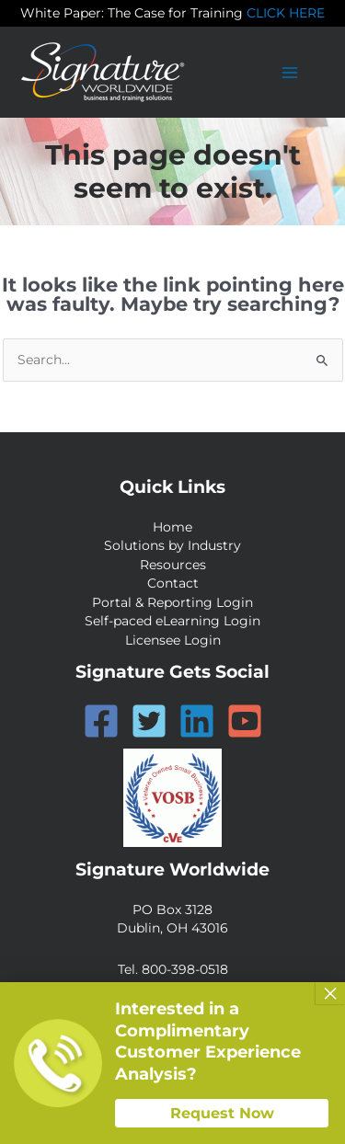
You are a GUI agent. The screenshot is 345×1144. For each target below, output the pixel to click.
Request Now (222, 1113)
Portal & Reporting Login (172, 602)
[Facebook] (101, 721)
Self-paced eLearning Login (172, 620)
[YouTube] (244, 721)
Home (172, 527)
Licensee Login (173, 640)
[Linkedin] (196, 721)
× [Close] (330, 993)
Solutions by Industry (172, 545)
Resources (173, 564)
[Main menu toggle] (290, 72)
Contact (173, 583)
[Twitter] (149, 721)
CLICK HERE (286, 13)
